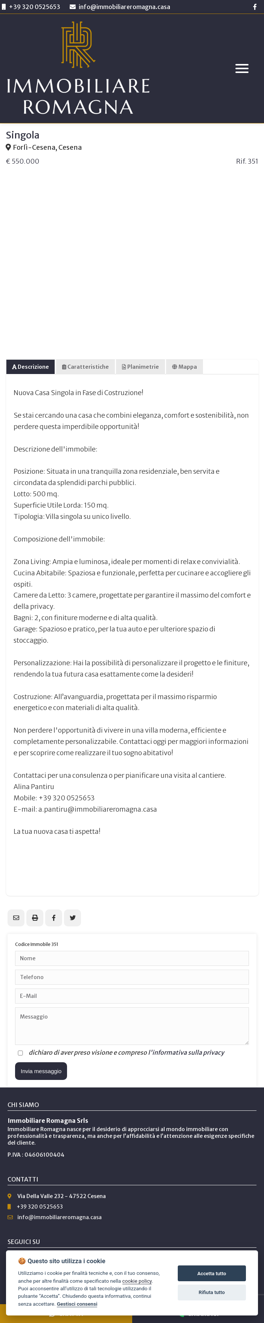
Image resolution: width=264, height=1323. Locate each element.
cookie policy (137, 1281)
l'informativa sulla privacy (186, 1052)
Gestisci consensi (77, 1304)
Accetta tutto (211, 1273)
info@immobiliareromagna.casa (120, 7)
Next (249, 242)
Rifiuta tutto (212, 1292)
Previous (15, 242)
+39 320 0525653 (34, 7)
